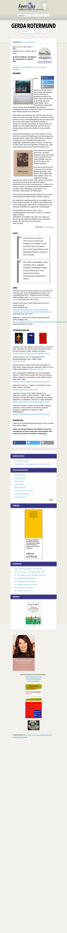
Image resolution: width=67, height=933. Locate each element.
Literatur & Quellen (39, 67)
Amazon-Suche (18, 353)
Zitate (22, 67)
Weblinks (28, 67)
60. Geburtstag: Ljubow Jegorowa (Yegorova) (30, 575)
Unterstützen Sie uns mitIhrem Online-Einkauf (33, 679)
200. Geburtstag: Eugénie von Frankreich (29, 569)
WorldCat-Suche (43, 353)
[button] (47, 78)
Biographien (17, 42)
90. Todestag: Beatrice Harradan (26, 584)
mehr (51, 500)
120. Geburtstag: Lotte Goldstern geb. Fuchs (30, 572)
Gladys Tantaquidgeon (22, 494)
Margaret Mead (20, 497)
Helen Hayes (19, 481)
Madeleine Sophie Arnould (24, 491)
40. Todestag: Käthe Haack (24, 588)
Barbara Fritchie (20, 487)
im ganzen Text (39, 30)
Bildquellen (16, 69)
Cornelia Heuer (49, 227)
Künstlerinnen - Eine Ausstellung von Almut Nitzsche (32, 464)
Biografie (16, 67)
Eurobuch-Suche (30, 353)
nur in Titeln (38, 32)
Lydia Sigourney (20, 478)
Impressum (31, 735)
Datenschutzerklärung (43, 735)
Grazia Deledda (20, 475)
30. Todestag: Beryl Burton (24, 591)
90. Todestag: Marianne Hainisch (26, 581)
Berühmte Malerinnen (22, 461)
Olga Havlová (19, 484)
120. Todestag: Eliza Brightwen (25, 578)
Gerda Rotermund (29, 42)
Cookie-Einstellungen (20, 737)
